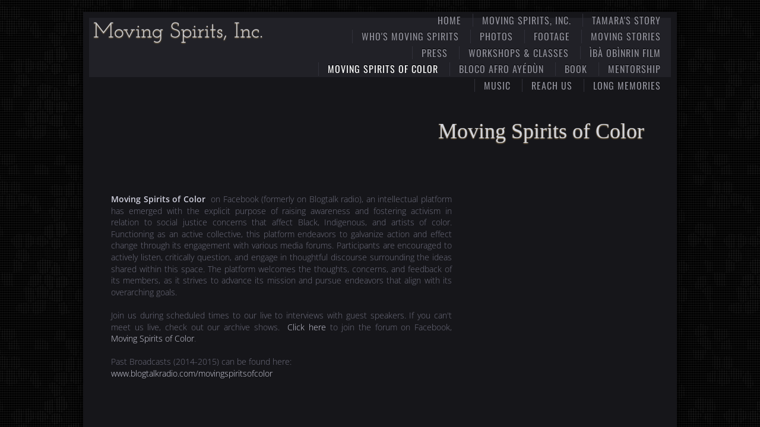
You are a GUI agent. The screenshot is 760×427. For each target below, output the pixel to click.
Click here (306, 327)
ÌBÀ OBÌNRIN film (625, 52)
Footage (552, 36)
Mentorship (634, 68)
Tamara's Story (626, 20)
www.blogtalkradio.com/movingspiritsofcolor (192, 373)
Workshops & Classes (518, 52)
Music (497, 85)
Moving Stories (626, 36)
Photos (496, 36)
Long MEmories (627, 85)
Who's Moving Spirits (410, 36)
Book (576, 68)
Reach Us (551, 85)
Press (435, 52)
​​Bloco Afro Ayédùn (501, 68)
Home (449, 20)
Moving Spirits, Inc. (526, 20)
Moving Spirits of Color (383, 68)
